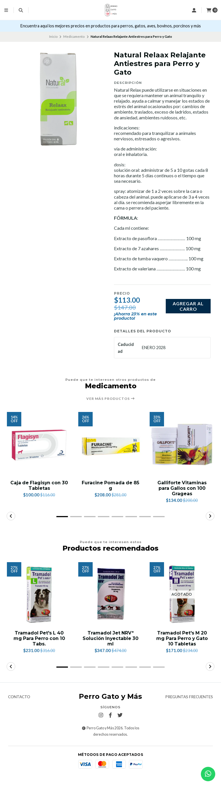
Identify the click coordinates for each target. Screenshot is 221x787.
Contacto (19, 703)
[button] (62, 516)
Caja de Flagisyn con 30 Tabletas (39, 485)
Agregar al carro (188, 306)
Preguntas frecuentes (189, 703)
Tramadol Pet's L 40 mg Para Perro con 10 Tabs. (39, 638)
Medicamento (74, 36)
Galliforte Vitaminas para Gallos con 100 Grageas (182, 488)
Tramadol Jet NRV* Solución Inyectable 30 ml (110, 638)
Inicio (53, 36)
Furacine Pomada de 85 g (110, 485)
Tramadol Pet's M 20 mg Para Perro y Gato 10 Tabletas (181, 638)
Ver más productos (110, 398)
